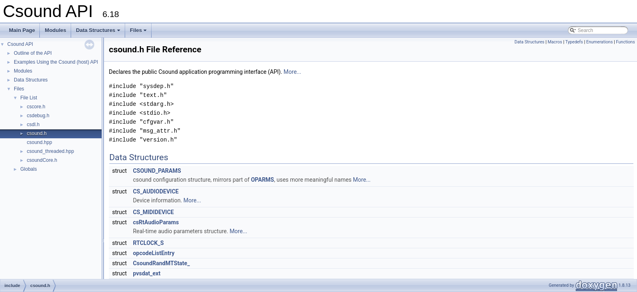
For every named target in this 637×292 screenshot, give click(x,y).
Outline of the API (33, 53)
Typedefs (574, 42)
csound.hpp (39, 142)
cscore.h (36, 107)
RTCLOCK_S (148, 243)
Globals (28, 169)
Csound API (20, 44)
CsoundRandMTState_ (161, 263)
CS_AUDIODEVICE (156, 191)
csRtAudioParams (156, 222)
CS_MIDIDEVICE (153, 212)
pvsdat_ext (146, 273)
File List (28, 98)
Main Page (22, 30)
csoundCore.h (42, 160)
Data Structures (98, 32)
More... (292, 72)
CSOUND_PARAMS (157, 170)
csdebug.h (38, 115)
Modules (55, 30)
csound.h (37, 133)
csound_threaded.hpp (50, 151)
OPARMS (262, 179)
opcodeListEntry (153, 253)
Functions (625, 42)
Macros (555, 42)
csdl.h (33, 124)
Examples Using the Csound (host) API (56, 62)
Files (139, 32)
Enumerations (599, 42)
